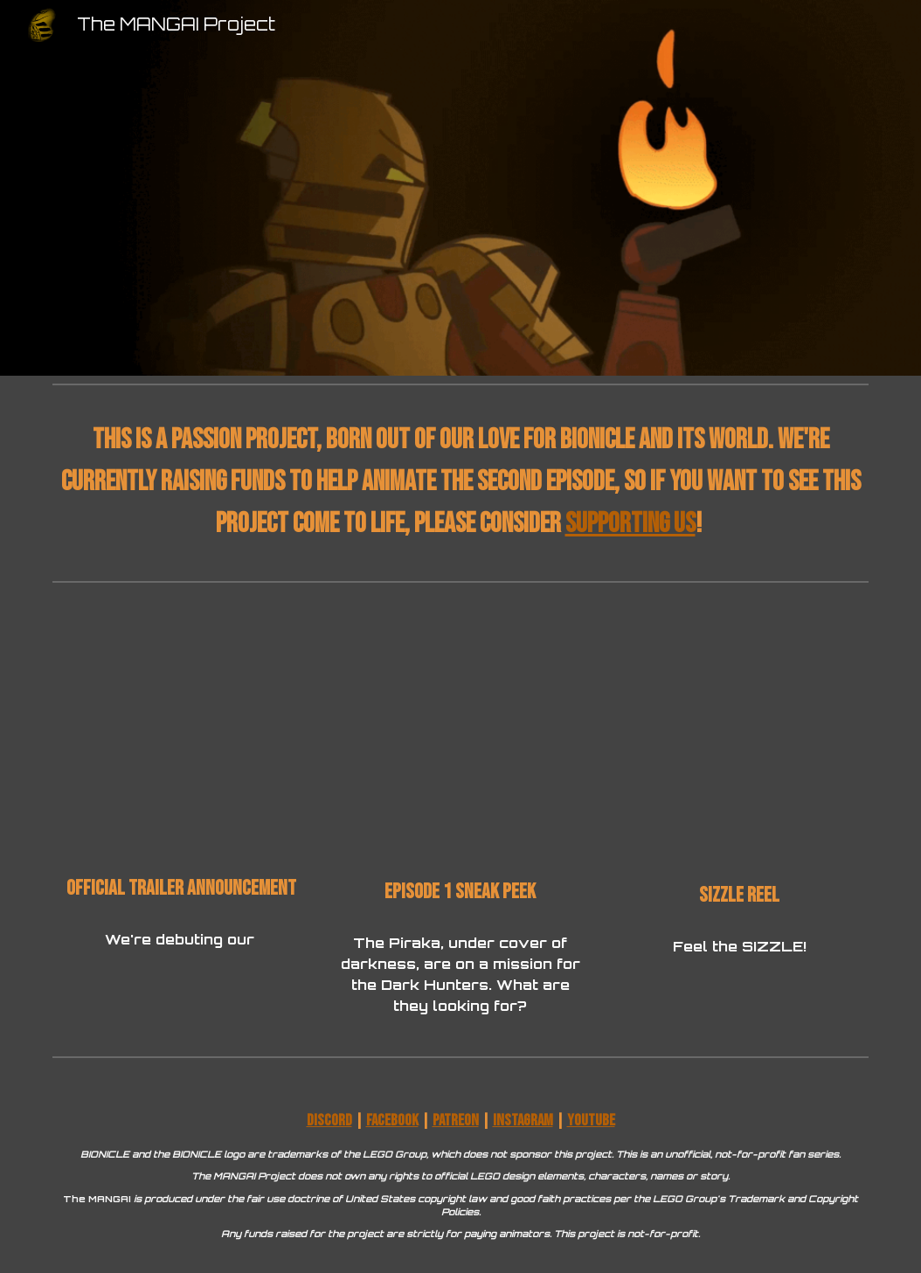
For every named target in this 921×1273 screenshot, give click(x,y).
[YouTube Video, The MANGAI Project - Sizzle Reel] (740, 739)
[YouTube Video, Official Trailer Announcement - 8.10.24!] (181, 735)
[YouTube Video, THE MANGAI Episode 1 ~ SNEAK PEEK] (460, 737)
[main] (460, 482)
